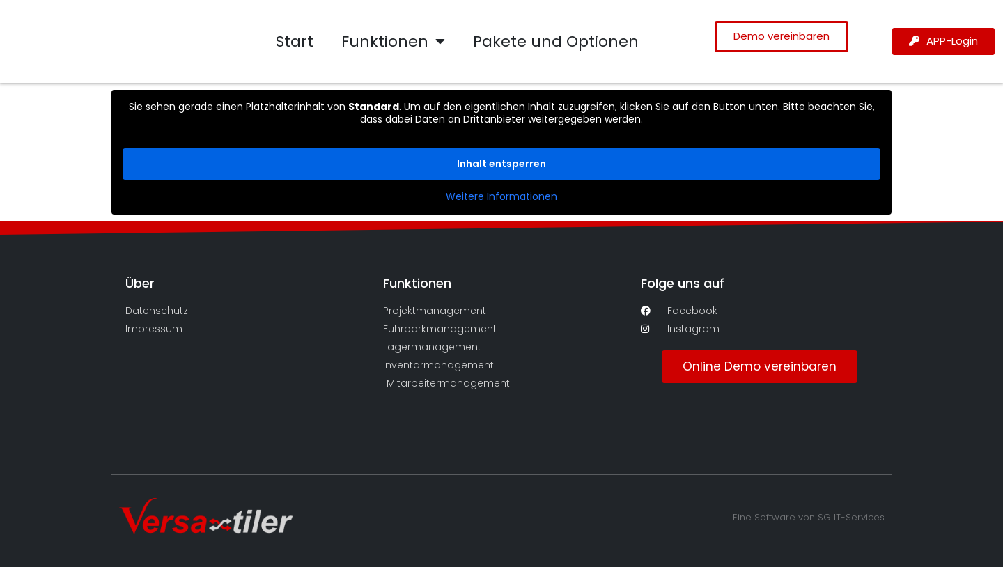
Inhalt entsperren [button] (501, 164)
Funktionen (393, 41)
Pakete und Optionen (556, 41)
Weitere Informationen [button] (501, 197)
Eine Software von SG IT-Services (809, 517)
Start (294, 41)
